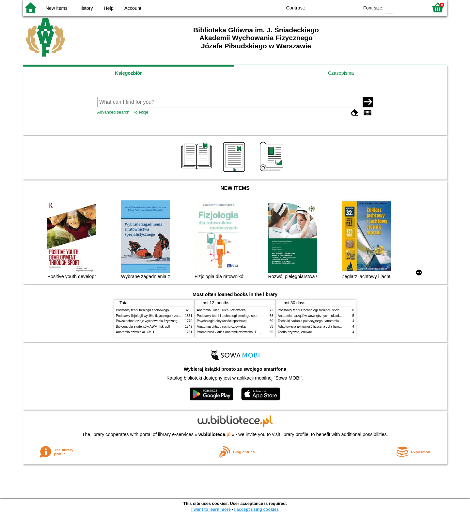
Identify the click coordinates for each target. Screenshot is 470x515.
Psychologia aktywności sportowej (221, 321)
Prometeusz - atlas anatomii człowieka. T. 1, (229, 332)
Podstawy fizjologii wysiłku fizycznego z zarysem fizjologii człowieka (165, 316)
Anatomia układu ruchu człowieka (221, 310)
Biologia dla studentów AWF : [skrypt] (143, 326)
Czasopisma (341, 73)
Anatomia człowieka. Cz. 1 (135, 332)
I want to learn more (211, 509)
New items (57, 8)
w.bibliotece (214, 434)
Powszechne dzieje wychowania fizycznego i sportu (153, 321)
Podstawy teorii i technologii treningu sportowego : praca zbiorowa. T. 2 (248, 316)
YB (339, 7)
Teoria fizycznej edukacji (295, 332)
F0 (389, 7)
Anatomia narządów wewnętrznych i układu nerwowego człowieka (326, 316)
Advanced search (113, 112)
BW (325, 7)
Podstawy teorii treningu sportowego (142, 310)
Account (132, 8)
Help (109, 8)
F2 (415, 7)
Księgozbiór (128, 73)
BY (352, 7)
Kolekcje (140, 112)
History (85, 8)
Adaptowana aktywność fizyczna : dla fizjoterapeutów (316, 326)
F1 (400, 7)
